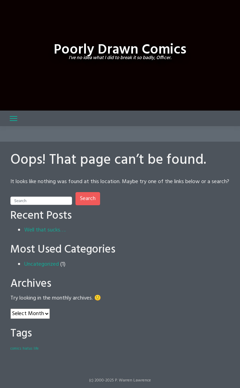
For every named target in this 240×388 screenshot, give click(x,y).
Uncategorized (41, 264)
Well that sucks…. (45, 230)
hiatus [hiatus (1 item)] (27, 349)
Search (88, 198)
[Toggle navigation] (13, 118)
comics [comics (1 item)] (15, 349)
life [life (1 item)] (36, 349)
